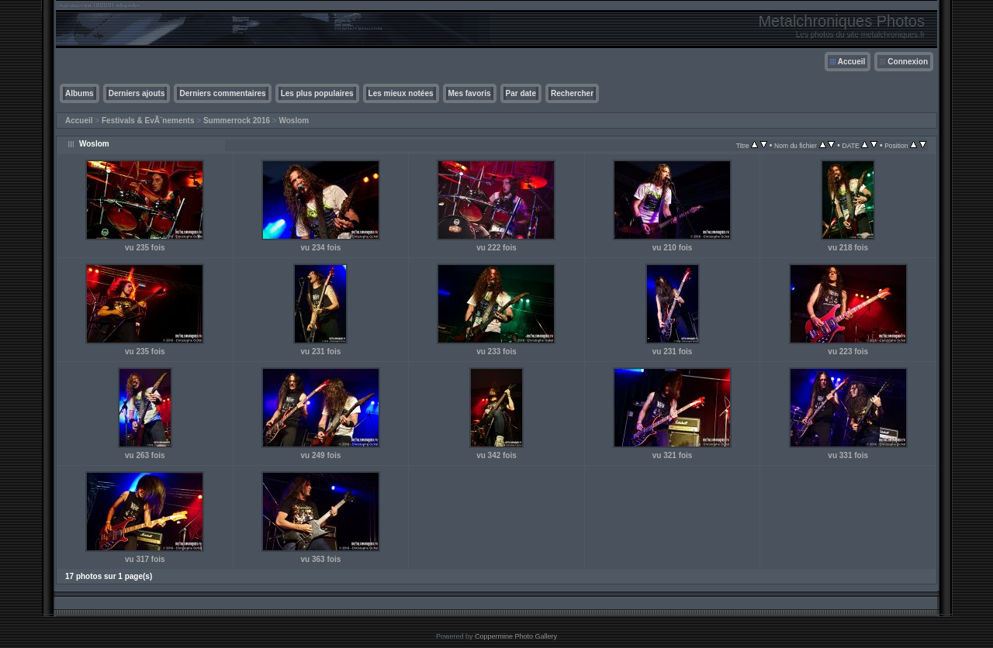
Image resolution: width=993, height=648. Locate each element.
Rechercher (572, 93)
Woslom (294, 120)
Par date (521, 93)
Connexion (907, 61)
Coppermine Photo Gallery (516, 636)
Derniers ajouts (137, 93)
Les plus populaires (317, 93)
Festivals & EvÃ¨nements (148, 120)
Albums (79, 93)
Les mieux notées (401, 93)
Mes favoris (469, 93)
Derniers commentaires (222, 93)
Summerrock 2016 (236, 120)
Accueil (852, 61)
